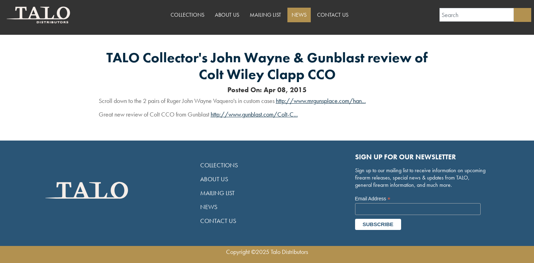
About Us (227, 14)
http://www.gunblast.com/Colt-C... (254, 114)
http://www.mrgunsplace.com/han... (321, 101)
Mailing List (265, 14)
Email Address (373, 199)
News (299, 14)
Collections (187, 14)
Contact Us (332, 14)
